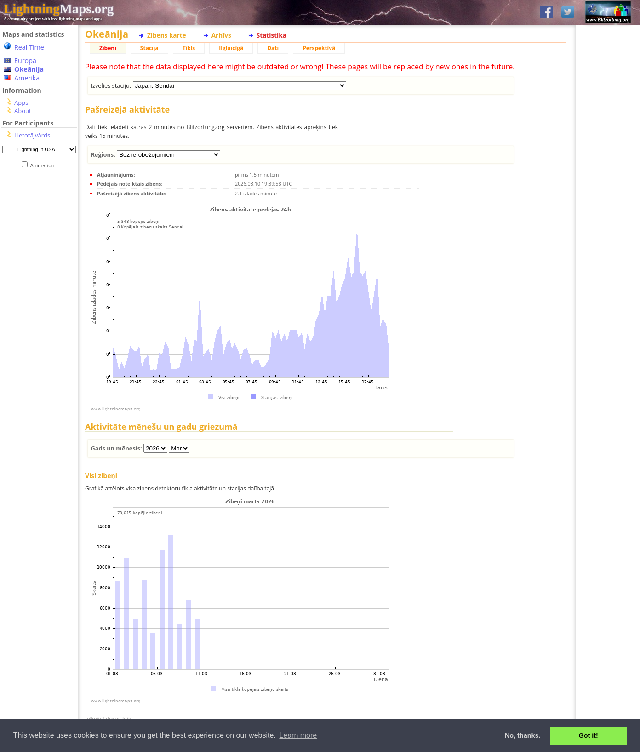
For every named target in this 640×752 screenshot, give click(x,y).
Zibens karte (166, 35)
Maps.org (59, 8)
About (22, 111)
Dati (273, 48)
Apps (21, 102)
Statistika (271, 35)
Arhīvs (221, 35)
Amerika (27, 78)
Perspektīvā (319, 48)
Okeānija (29, 69)
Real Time (29, 47)
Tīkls (189, 48)
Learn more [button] (298, 735)
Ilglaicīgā (231, 48)
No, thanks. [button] (523, 735)
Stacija (149, 48)
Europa (25, 60)
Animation (44, 165)
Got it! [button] (588, 735)
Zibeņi (107, 48)
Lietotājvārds (32, 135)
